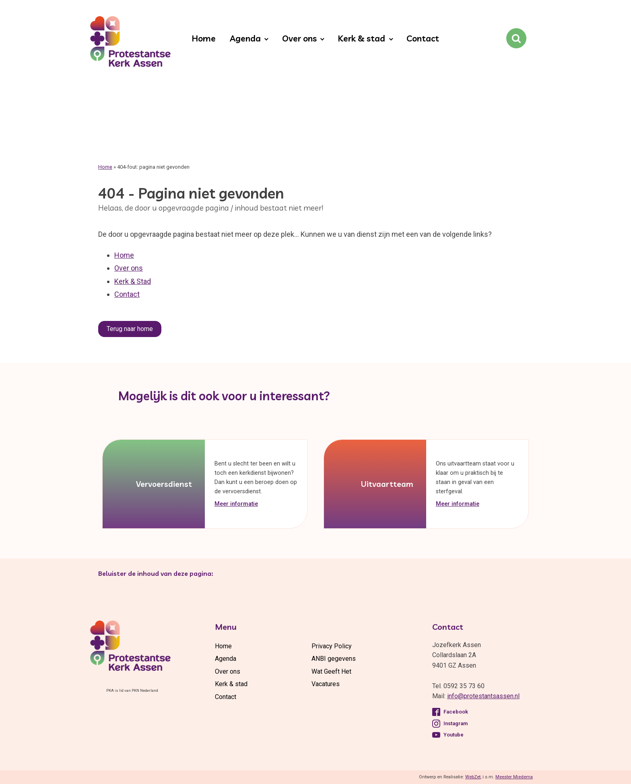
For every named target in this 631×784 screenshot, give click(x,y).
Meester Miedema (514, 777)
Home (204, 38)
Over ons (299, 38)
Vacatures (325, 684)
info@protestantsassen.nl (483, 696)
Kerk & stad (361, 38)
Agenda (245, 38)
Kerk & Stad (132, 281)
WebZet (472, 777)
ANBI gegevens (333, 658)
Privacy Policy (331, 646)
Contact (422, 38)
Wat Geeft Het (331, 671)
